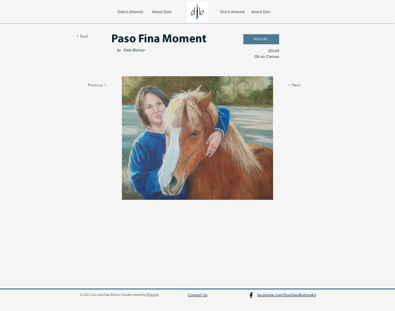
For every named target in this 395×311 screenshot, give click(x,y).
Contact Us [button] (197, 295)
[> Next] (300, 85)
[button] (261, 39)
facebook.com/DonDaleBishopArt (286, 295)
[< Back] (93, 36)
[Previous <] (93, 85)
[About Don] (261, 12)
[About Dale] (162, 12)
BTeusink (152, 295)
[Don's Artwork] (233, 12)
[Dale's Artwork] (131, 12)
